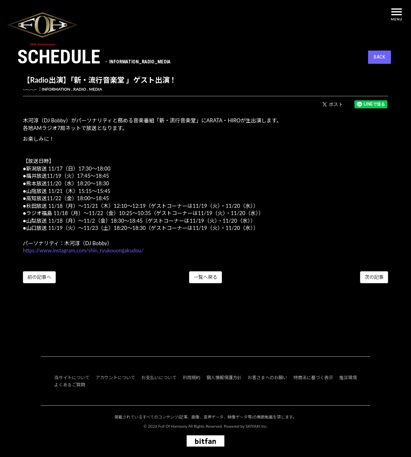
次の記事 (374, 277)
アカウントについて (115, 377)
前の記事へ (39, 277)
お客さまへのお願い (267, 377)
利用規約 (191, 377)
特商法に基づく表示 (313, 377)
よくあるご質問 (69, 384)
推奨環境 (348, 377)
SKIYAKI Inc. (257, 426)
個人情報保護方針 (224, 377)
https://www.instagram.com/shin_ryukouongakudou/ (83, 250)
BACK (379, 57)
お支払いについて (159, 377)
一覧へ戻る (205, 277)
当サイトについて (72, 377)
